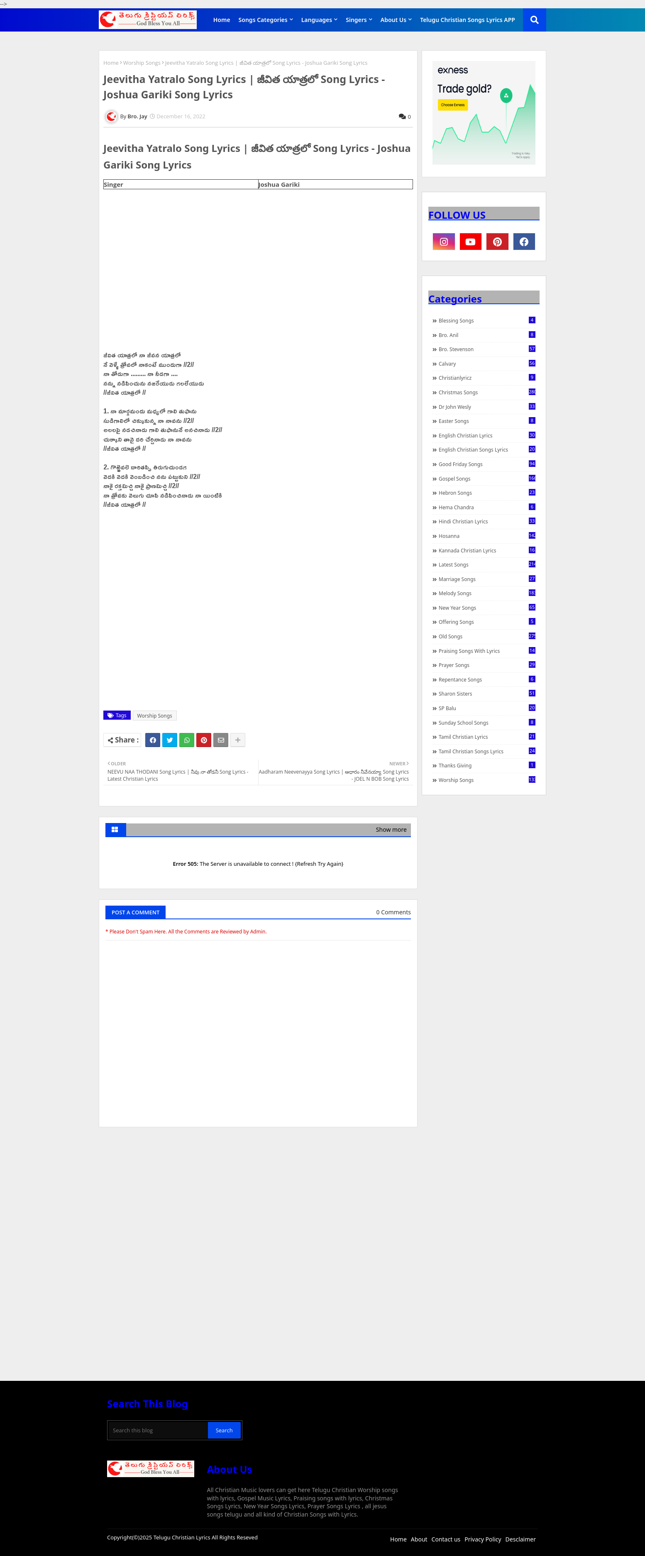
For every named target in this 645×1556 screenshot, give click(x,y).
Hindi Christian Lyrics (487, 521)
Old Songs (487, 636)
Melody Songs (487, 593)
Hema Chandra (487, 507)
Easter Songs (487, 421)
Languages (316, 20)
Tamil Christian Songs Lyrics (487, 751)
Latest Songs (487, 564)
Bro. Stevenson (487, 349)
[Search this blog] (158, 1430)
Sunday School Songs (487, 722)
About (419, 1539)
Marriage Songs (487, 579)
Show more (391, 829)
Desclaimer (521, 1539)
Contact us (446, 1539)
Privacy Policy (482, 1539)
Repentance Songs (487, 679)
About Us (393, 20)
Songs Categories (263, 20)
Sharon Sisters (487, 693)
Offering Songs (487, 621)
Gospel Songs (487, 478)
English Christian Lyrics (487, 435)
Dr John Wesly (487, 406)
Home (221, 20)
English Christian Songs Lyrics (487, 449)
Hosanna (487, 536)
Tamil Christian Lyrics (487, 736)
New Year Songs (487, 607)
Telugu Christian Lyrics (183, 1537)
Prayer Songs (487, 665)
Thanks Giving (487, 765)
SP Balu (487, 708)
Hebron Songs (487, 492)
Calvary (487, 363)
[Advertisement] (258, 1196)
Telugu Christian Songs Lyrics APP (467, 20)
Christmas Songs (487, 392)
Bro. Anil (487, 335)
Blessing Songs (487, 320)
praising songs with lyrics (487, 651)
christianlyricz (487, 377)
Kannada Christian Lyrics (487, 550)
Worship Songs (142, 62)
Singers (356, 20)
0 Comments (393, 912)
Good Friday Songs (487, 464)
